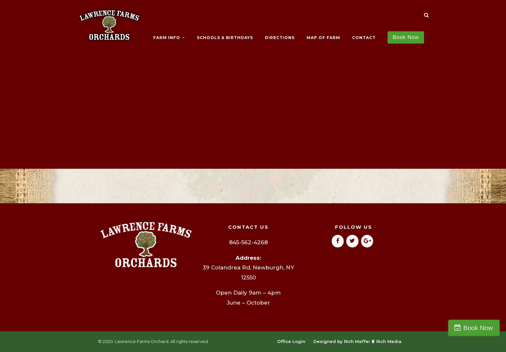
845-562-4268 (248, 242)
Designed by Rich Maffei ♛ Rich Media (357, 341)
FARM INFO (166, 37)
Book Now (478, 327)
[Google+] (367, 241)
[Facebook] (338, 241)
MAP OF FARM (323, 37)
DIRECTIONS (280, 37)
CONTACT (364, 37)
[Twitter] (352, 241)
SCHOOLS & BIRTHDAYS (225, 37)
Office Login (291, 341)
